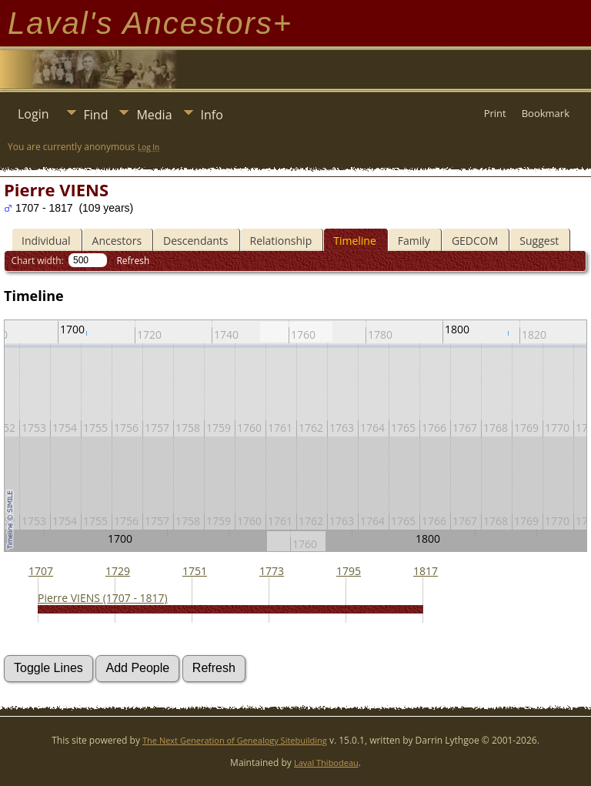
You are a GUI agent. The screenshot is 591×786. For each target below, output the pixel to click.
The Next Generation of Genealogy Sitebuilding (234, 740)
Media (154, 114)
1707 (40, 571)
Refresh (132, 260)
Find (96, 114)
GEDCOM (475, 240)
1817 (425, 571)
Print (495, 113)
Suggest (539, 240)
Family (414, 240)
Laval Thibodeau (326, 762)
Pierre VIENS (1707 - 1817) (103, 597)
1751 (194, 571)
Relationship (281, 240)
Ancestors (117, 240)
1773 (271, 571)
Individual (46, 240)
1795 (348, 571)
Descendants (195, 240)
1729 (117, 571)
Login (33, 113)
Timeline (354, 240)
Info (212, 114)
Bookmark (545, 113)
